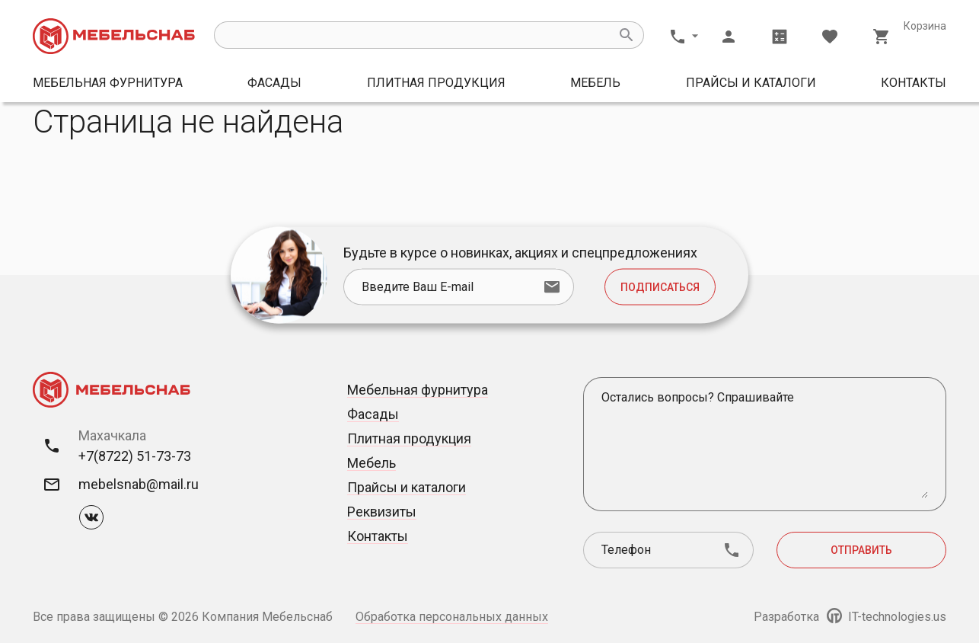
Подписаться (660, 287)
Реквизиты (381, 512)
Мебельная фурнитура (108, 82)
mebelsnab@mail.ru (138, 484)
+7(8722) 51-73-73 (134, 456)
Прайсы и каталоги (751, 82)
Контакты (913, 82)
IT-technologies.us (886, 616)
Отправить (861, 550)
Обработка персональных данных (452, 616)
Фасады (274, 82)
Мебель (595, 82)
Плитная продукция (436, 82)
